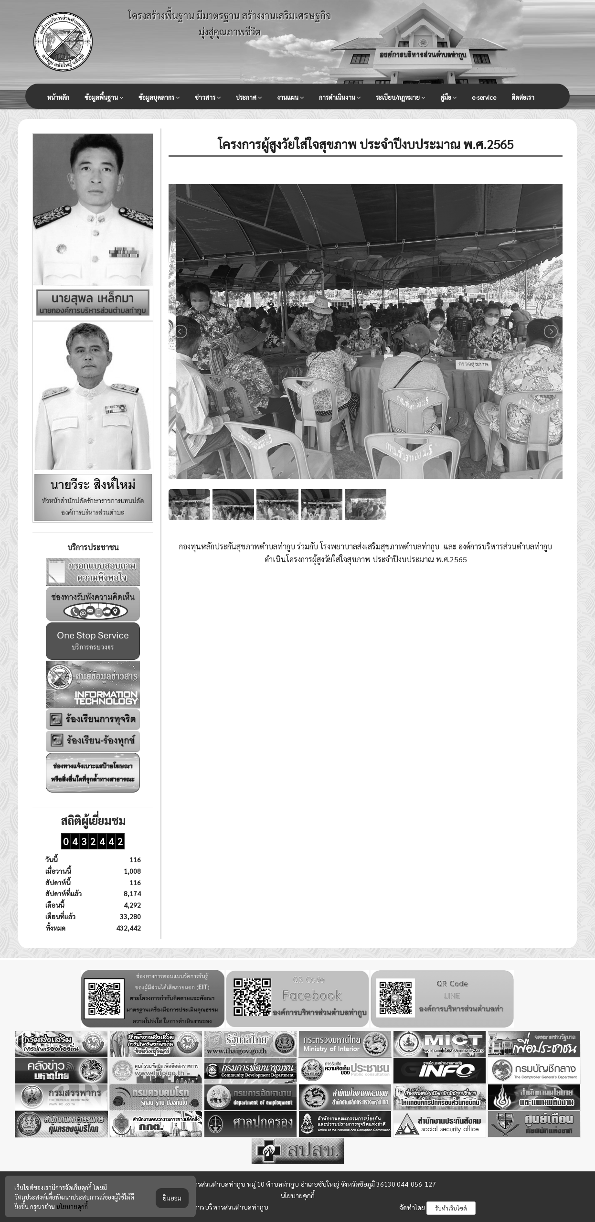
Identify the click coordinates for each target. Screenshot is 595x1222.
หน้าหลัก (58, 97)
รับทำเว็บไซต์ (451, 1208)
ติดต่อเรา (522, 97)
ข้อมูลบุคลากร (159, 97)
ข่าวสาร (208, 97)
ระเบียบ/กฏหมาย (400, 97)
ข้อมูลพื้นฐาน (104, 97)
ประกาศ (249, 97)
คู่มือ (448, 97)
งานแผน (290, 97)
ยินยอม (172, 1208)
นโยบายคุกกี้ (297, 1195)
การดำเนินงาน (340, 97)
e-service (484, 97)
